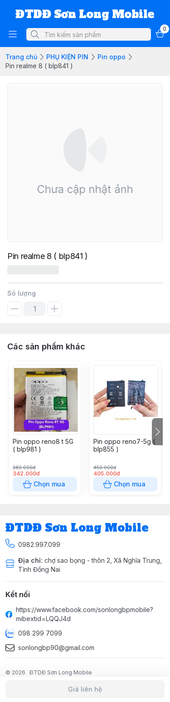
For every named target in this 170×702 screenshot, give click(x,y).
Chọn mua (45, 484)
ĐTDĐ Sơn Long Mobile (60, 672)
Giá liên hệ (85, 689)
